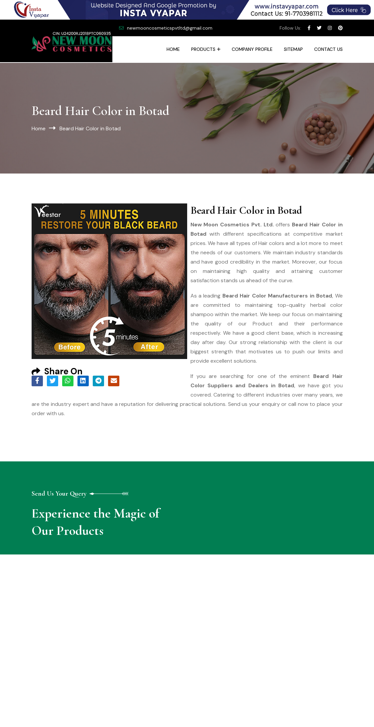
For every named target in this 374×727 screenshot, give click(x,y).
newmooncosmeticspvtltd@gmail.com (169, 28)
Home (173, 49)
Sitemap (293, 49)
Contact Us (328, 49)
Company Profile (252, 49)
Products (203, 49)
